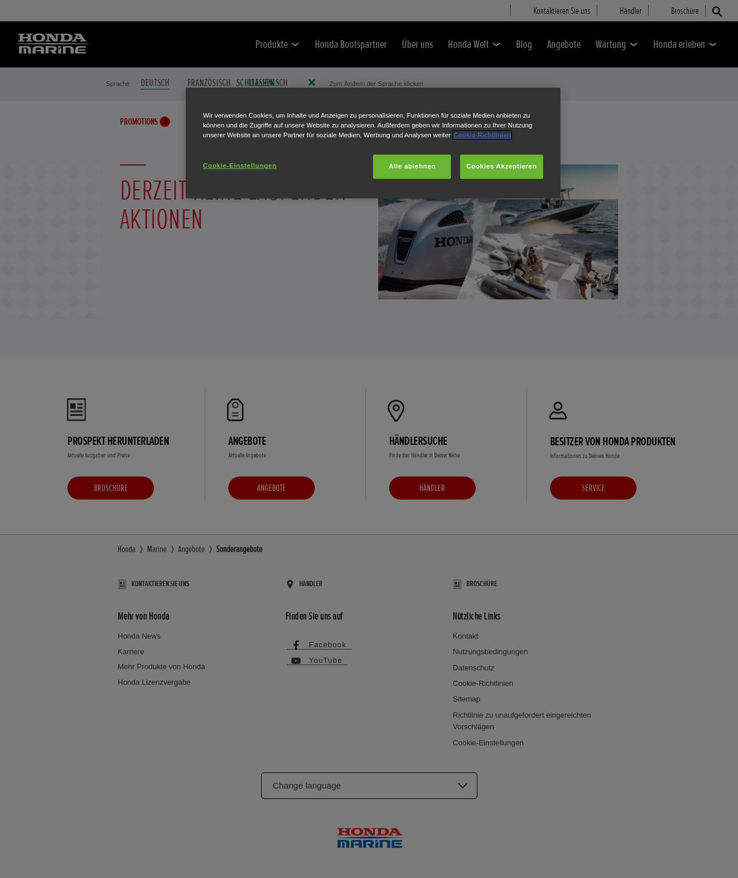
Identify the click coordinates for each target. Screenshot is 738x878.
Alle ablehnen (412, 166)
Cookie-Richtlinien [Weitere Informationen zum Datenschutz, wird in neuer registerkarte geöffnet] (482, 135)
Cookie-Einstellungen (240, 165)
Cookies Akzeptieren (501, 166)
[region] (373, 143)
